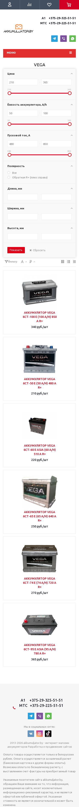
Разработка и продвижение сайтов (50, 746)
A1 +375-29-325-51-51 (58, 18)
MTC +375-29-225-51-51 (58, 23)
